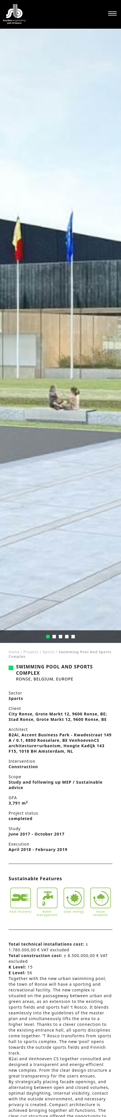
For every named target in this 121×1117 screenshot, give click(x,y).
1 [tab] (48, 636)
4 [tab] (67, 636)
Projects (31, 652)
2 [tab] (54, 636)
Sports (49, 652)
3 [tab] (60, 636)
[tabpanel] (60, 336)
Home (14, 652)
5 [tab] (73, 636)
